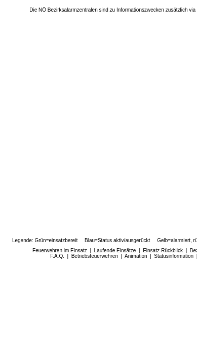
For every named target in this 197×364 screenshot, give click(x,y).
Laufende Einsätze (115, 250)
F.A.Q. (57, 256)
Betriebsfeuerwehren (94, 256)
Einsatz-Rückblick (163, 250)
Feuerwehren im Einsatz (59, 250)
